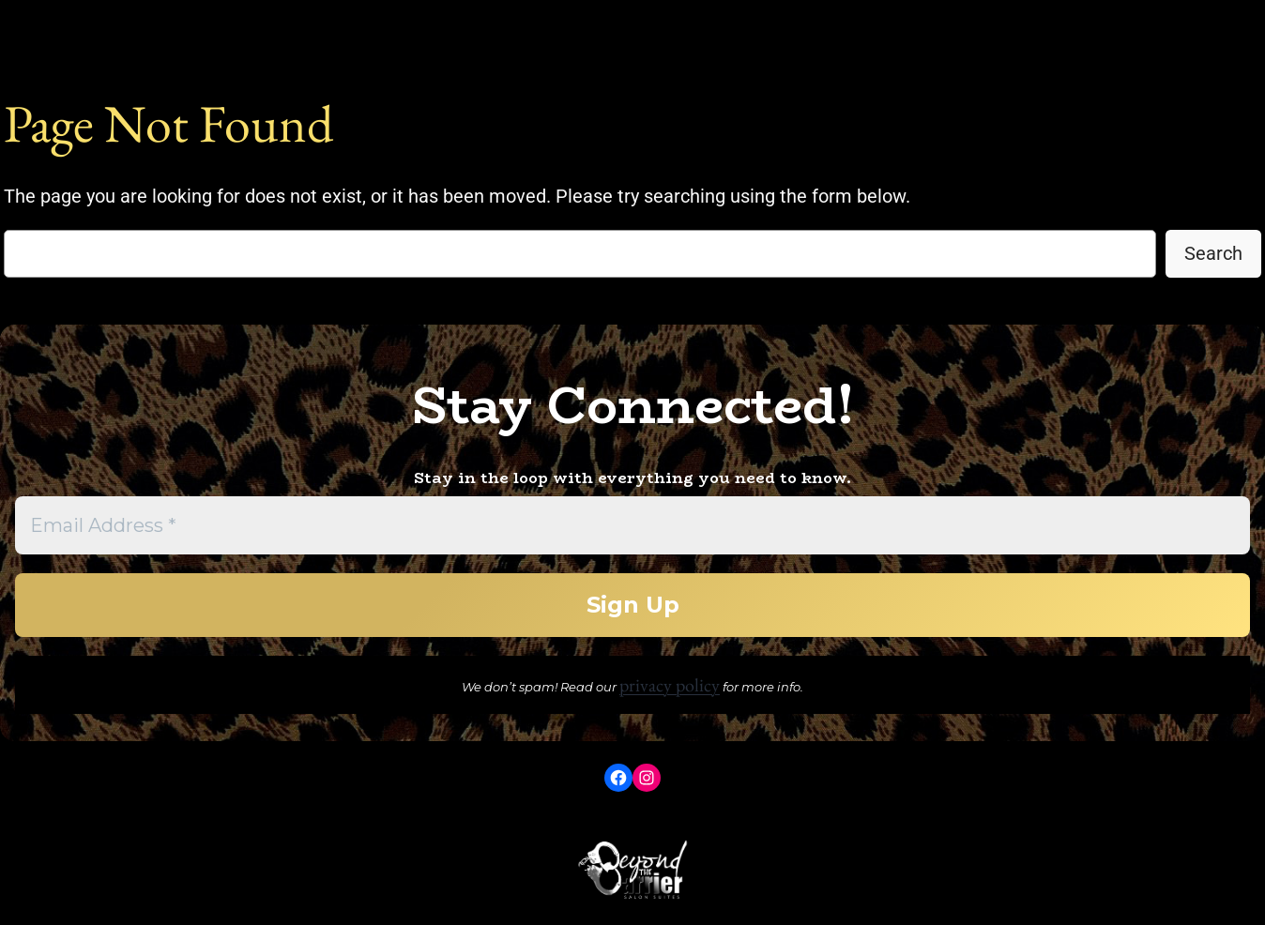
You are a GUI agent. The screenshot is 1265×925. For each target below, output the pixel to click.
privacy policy (669, 685)
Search (1213, 253)
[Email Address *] (632, 525)
